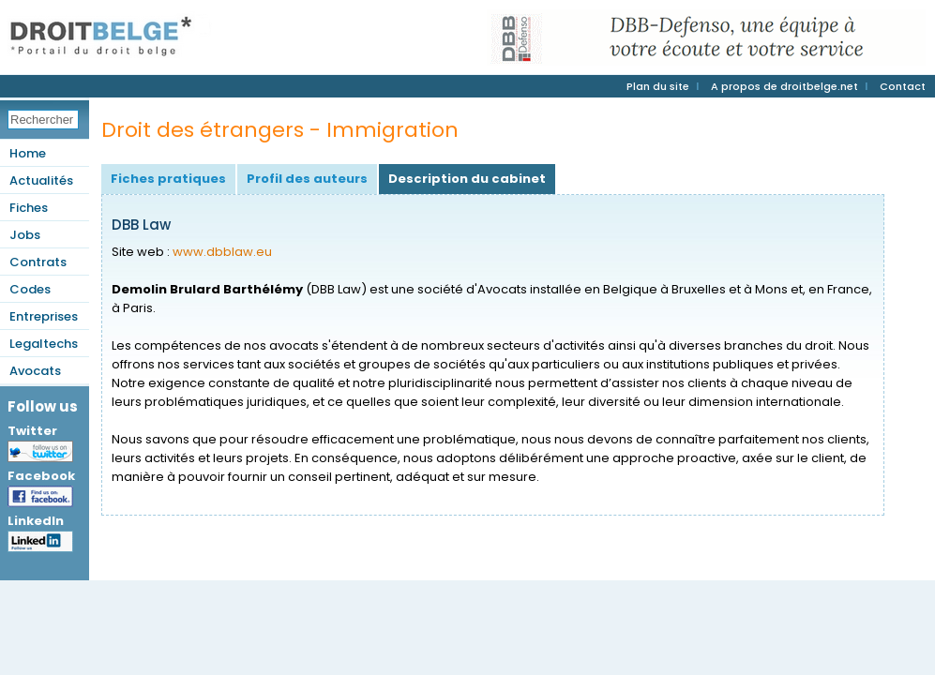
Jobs (24, 235)
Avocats (35, 371)
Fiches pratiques (168, 179)
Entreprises (43, 316)
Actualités (41, 180)
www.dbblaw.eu (222, 252)
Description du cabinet (467, 179)
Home (27, 153)
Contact (903, 86)
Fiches (28, 208)
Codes (30, 289)
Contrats (38, 262)
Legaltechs (43, 343)
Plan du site (657, 86)
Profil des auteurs (307, 179)
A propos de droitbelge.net (784, 86)
